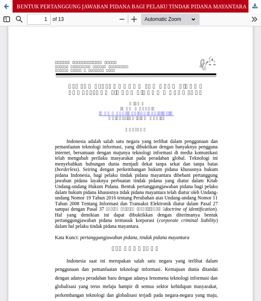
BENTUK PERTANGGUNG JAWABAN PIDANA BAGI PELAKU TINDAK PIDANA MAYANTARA (131, 6)
